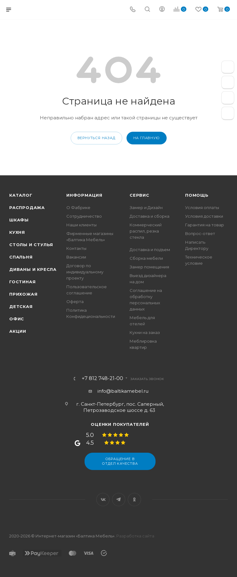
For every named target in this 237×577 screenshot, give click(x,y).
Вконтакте (103, 499)
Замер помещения (149, 266)
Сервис (139, 195)
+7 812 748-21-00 (102, 378)
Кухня (17, 232)
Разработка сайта (135, 535)
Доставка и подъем (150, 249)
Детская (21, 306)
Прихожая (23, 294)
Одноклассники (134, 499)
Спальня (21, 256)
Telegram (118, 499)
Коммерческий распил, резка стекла (146, 231)
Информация (84, 195)
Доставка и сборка (149, 216)
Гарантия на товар (204, 224)
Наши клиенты (81, 224)
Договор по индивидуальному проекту (84, 271)
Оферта (75, 301)
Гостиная (22, 281)
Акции (17, 331)
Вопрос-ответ (200, 233)
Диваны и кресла (32, 269)
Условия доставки (204, 216)
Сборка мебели (146, 258)
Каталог (20, 195)
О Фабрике (78, 207)
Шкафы (19, 219)
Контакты (76, 248)
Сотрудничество (84, 216)
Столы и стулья (31, 244)
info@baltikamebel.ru (123, 391)
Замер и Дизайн (146, 207)
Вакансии (76, 256)
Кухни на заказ (145, 332)
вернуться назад (96, 138)
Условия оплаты (202, 207)
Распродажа (27, 207)
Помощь (197, 195)
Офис (16, 318)
